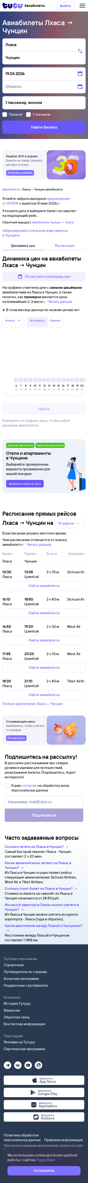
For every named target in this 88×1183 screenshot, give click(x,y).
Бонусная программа (21, 978)
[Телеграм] (7, 1063)
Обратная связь (17, 1017)
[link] (20, 173)
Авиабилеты (11, 189)
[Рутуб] (38, 1063)
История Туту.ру (17, 1003)
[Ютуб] (28, 1063)
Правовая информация (63, 1140)
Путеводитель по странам (25, 971)
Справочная (14, 965)
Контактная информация (24, 1024)
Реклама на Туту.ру (19, 1042)
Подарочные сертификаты (26, 985)
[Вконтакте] (18, 1063)
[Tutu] (12, 5)
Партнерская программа (24, 1049)
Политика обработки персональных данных (22, 1137)
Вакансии (12, 1010)
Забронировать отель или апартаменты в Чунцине (35, 232)
